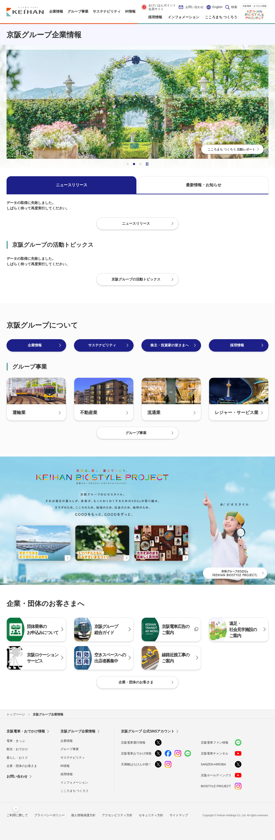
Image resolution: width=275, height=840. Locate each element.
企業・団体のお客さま (22, 766)
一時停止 (147, 164)
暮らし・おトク (17, 757)
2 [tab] (134, 164)
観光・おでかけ (17, 749)
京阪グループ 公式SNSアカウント (147, 731)
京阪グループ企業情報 (77, 731)
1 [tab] (128, 164)
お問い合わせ (191, 7)
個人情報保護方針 (83, 815)
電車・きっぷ (16, 740)
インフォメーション (74, 782)
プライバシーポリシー (49, 815)
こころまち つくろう (74, 790)
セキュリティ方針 (151, 815)
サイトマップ (179, 815)
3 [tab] (140, 164)
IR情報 (65, 766)
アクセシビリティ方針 (117, 815)
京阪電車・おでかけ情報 (254, 6)
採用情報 (66, 774)
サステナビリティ (72, 757)
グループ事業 (69, 749)
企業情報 (66, 740)
